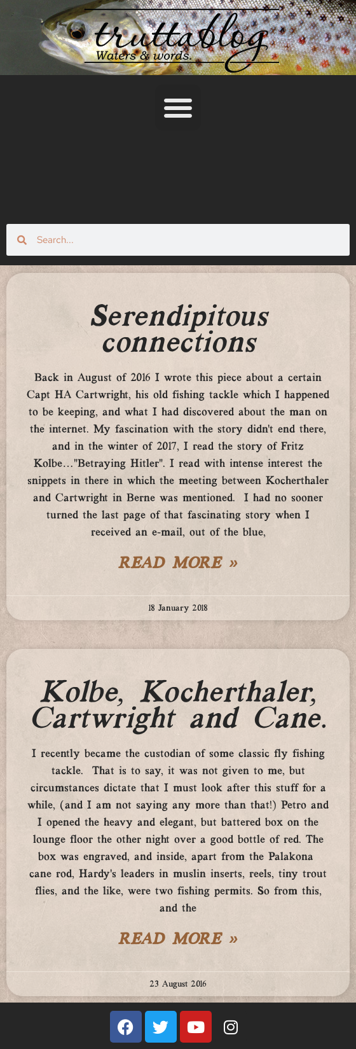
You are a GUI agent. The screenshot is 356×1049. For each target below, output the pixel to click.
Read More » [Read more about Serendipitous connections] (178, 564)
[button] (178, 107)
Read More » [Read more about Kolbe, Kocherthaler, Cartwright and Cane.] (178, 940)
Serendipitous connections (178, 330)
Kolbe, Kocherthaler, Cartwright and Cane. (177, 706)
